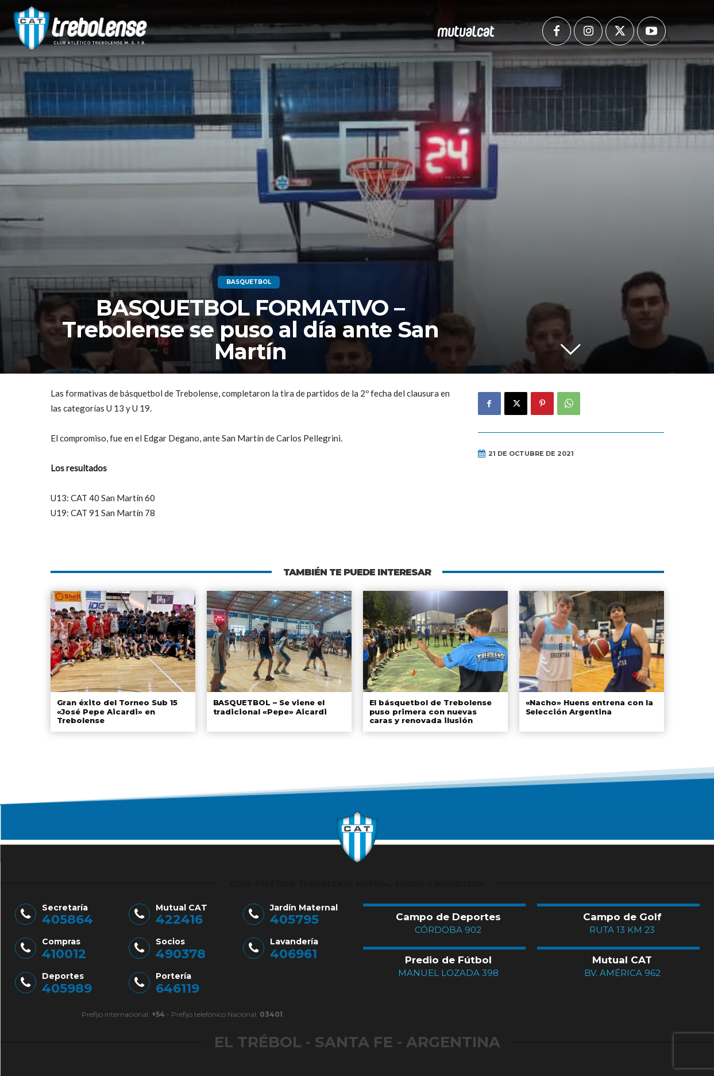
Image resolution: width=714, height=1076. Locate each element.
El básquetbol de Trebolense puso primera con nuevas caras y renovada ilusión (434, 711)
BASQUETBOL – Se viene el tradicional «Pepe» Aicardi (268, 707)
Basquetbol (249, 282)
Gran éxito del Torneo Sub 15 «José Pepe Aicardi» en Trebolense (117, 711)
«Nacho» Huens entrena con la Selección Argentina (588, 707)
